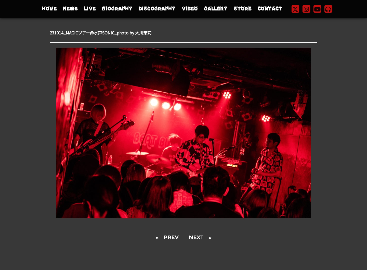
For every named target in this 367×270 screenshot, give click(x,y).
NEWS (70, 8)
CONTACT (270, 8)
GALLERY (216, 8)
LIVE (90, 8)
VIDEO (190, 8)
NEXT (196, 237)
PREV (171, 237)
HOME (49, 8)
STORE (243, 8)
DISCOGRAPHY (157, 8)
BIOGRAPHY (117, 8)
